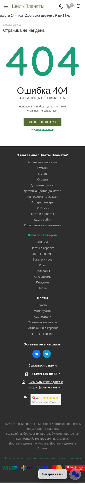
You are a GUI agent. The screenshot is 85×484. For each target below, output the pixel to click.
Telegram (47, 354)
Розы (42, 265)
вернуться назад (44, 129)
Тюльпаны (42, 271)
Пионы (42, 288)
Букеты (42, 305)
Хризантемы (42, 276)
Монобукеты (42, 311)
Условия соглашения (66, 458)
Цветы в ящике (42, 253)
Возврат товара (42, 202)
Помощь (43, 173)
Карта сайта (42, 219)
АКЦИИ (42, 242)
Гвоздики (42, 282)
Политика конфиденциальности (26, 458)
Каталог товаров (42, 235)
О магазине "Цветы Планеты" (43, 155)
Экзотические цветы (42, 322)
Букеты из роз (42, 259)
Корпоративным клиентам (42, 225)
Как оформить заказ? (42, 196)
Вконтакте (36, 354)
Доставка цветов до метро (42, 191)
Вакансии (42, 208)
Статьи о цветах (42, 213)
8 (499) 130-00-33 (45, 374)
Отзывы (42, 168)
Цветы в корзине (42, 333)
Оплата (42, 179)
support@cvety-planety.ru (45, 387)
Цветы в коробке (42, 248)
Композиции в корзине (43, 328)
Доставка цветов (42, 185)
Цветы (42, 298)
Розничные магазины (42, 162)
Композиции (42, 316)
